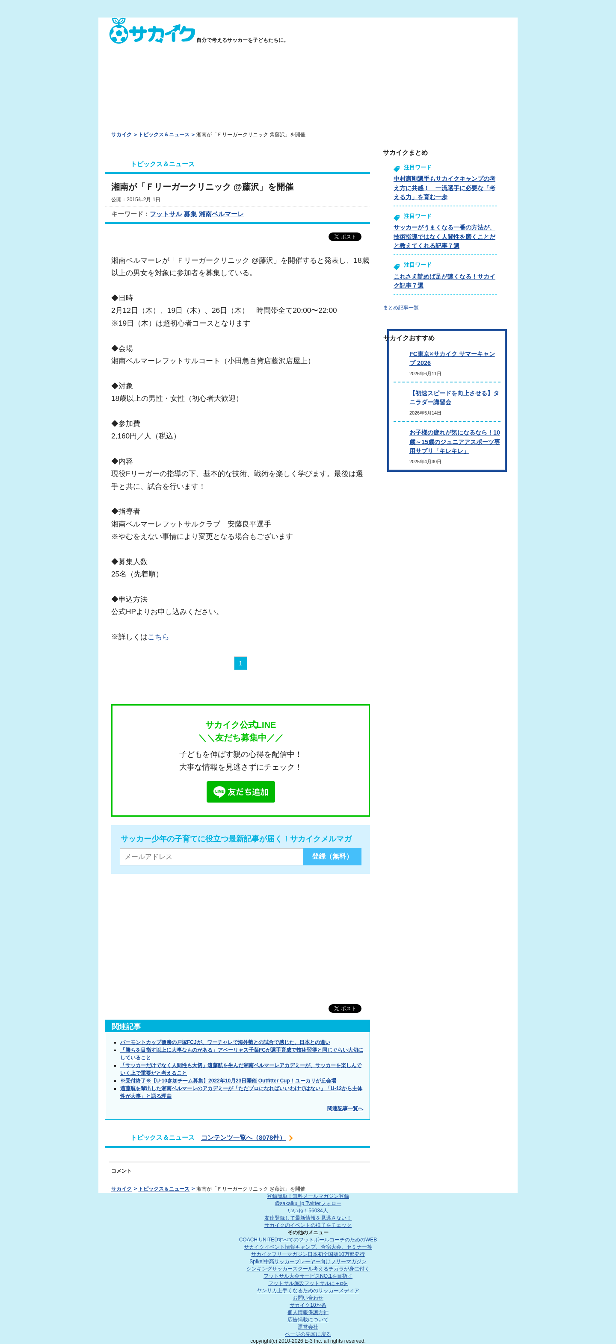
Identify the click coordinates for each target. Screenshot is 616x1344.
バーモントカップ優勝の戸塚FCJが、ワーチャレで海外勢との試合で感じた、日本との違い (225, 1042)
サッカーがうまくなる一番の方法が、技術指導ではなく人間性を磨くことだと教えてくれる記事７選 (444, 236)
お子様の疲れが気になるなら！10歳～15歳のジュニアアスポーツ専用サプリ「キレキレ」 (454, 441)
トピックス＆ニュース (164, 135)
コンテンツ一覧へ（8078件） (243, 1137)
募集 (190, 214)
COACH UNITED (308, 1240)
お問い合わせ (308, 1298)
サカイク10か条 (308, 1305)
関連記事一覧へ (345, 1109)
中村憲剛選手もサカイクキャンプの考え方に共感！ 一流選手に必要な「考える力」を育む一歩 (444, 187)
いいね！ (308, 1211)
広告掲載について (308, 1320)
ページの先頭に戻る (308, 1334)
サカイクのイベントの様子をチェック (308, 1225)
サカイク (121, 135)
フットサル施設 (308, 1283)
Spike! (307, 1262)
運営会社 (308, 1327)
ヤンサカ (308, 1291)
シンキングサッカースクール (308, 1269)
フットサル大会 (308, 1276)
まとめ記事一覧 (401, 308)
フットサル (166, 214)
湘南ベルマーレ (221, 214)
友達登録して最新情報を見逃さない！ (308, 1218)
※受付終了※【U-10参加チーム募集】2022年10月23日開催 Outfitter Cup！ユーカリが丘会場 (228, 1081)
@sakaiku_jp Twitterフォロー (308, 1203)
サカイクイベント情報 (308, 1247)
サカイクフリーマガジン (307, 1254)
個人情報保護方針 (308, 1312)
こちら (158, 636)
